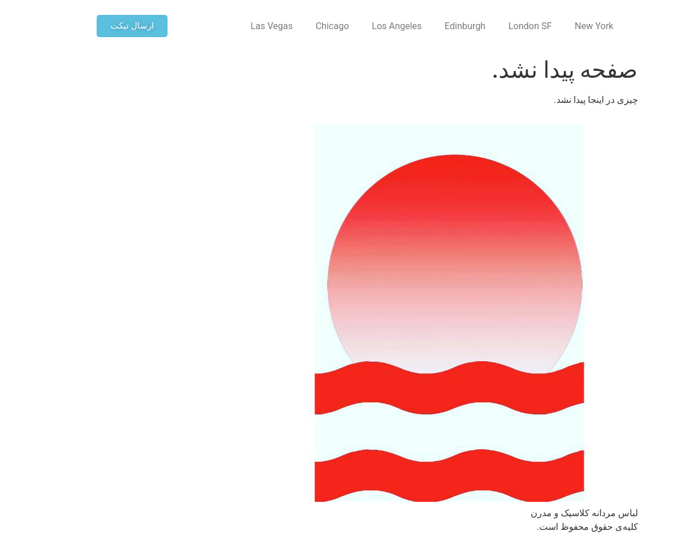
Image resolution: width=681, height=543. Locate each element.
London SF (461, 26)
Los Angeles (328, 26)
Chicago (263, 26)
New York (525, 26)
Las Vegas (203, 26)
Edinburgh (396, 26)
